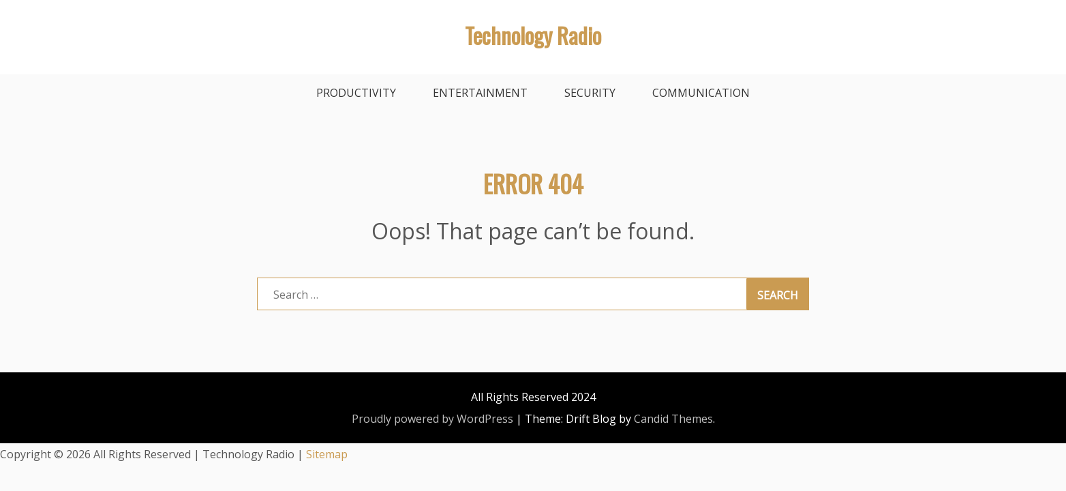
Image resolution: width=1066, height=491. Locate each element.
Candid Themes (673, 418)
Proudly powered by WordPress (432, 418)
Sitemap (327, 454)
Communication (701, 92)
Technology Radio (533, 35)
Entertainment (480, 92)
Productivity (356, 92)
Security (589, 92)
